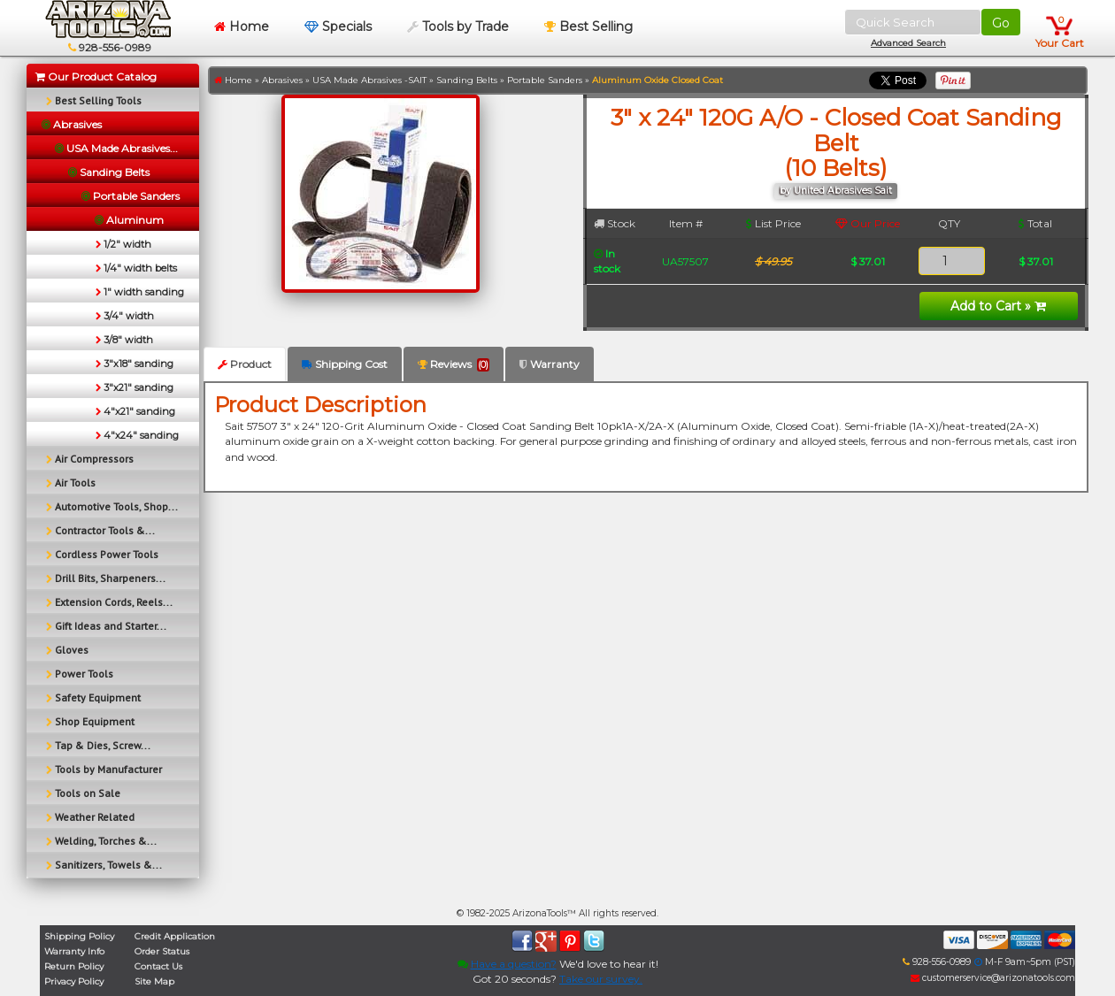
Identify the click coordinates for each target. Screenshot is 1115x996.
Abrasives (282, 80)
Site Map (154, 981)
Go (1001, 23)
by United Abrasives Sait (836, 190)
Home (241, 26)
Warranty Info (74, 951)
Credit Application (175, 936)
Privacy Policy (74, 981)
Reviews (453, 364)
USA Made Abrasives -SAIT (369, 80)
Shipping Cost (345, 364)
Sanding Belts (466, 80)
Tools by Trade (458, 26)
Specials (338, 26)
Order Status (162, 951)
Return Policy (74, 966)
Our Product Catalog (96, 76)
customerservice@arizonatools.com (993, 978)
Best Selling (588, 26)
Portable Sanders (544, 80)
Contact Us (158, 966)
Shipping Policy (79, 936)
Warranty (549, 364)
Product (245, 364)
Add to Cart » (998, 306)
